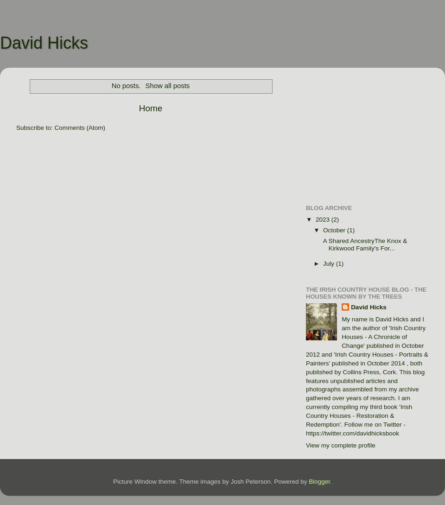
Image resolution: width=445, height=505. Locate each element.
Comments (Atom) (80, 127)
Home (150, 108)
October (335, 230)
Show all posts (168, 85)
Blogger (319, 481)
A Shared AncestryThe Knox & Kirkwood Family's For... (364, 244)
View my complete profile (340, 445)
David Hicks (44, 42)
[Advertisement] (367, 133)
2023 (323, 219)
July (329, 263)
